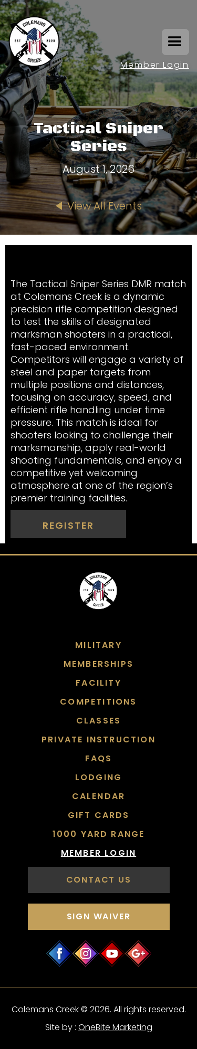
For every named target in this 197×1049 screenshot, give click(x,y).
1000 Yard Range (99, 834)
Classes (98, 721)
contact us (98, 880)
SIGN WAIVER (99, 916)
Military (98, 645)
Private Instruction (98, 740)
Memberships (98, 664)
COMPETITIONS (98, 702)
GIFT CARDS (99, 815)
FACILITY (98, 683)
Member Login (154, 65)
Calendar (99, 796)
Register (68, 525)
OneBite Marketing (115, 1027)
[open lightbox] (98, 255)
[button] (175, 42)
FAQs (98, 758)
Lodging (98, 777)
